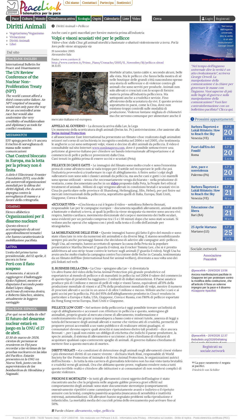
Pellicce (83, 26)
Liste (125, 19)
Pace (15, 19)
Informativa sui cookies (160, 417)
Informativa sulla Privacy (133, 417)
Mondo (40, 19)
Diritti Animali (26, 26)
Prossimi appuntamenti (214, 119)
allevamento (83, 410)
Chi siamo (72, 3)
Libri (13, 44)
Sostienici (124, 3)
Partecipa (107, 3)
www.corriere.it (70, 59)
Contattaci (89, 3)
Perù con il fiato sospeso (20, 266)
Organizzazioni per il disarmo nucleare (25, 219)
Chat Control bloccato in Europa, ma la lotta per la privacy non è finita (26, 162)
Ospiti (96, 19)
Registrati (223, 19)
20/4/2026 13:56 (217, 270)
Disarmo (13, 206)
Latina (11, 247)
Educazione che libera (202, 209)
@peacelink (198, 270)
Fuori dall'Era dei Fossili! (203, 148)
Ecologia (84, 19)
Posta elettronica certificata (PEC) (211, 417)
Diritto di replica (183, 417)
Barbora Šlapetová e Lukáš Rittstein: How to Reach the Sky (205, 130)
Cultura (27, 19)
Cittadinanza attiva (61, 19)
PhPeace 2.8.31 (109, 417)
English (146, 18)
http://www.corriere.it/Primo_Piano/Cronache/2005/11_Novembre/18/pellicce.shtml (108, 62)
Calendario (111, 19)
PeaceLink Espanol (21, 309)
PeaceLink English (21, 59)
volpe (97, 410)
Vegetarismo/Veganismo (27, 33)
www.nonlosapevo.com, (108, 147)
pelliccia (108, 410)
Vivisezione (18, 37)
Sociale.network (204, 249)
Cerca (157, 19)
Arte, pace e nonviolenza (199, 168)
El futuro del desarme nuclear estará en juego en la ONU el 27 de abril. (25, 325)
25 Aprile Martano (203, 227)
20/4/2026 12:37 (217, 335)
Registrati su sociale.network (212, 348)
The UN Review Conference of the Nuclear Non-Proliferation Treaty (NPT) (24, 82)
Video (136, 19)
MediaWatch (16, 135)
